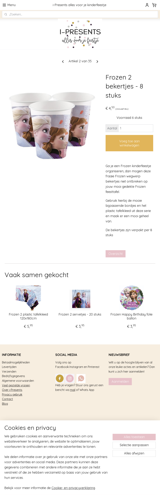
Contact (7, 399)
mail (72, 390)
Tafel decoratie (12, 447)
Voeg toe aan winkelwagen (129, 143)
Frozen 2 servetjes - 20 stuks (80, 314)
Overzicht (115, 254)
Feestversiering (12, 443)
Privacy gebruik (12, 394)
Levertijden (9, 367)
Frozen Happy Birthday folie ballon (131, 316)
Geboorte (8, 452)
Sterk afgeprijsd (12, 457)
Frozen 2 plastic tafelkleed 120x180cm (28, 316)
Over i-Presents (12, 390)
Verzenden (9, 371)
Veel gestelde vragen (16, 385)
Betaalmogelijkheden (16, 362)
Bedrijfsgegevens (13, 376)
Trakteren (8, 438)
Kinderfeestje (10, 434)
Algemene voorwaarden (18, 380)
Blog (5, 403)
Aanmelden (120, 381)
